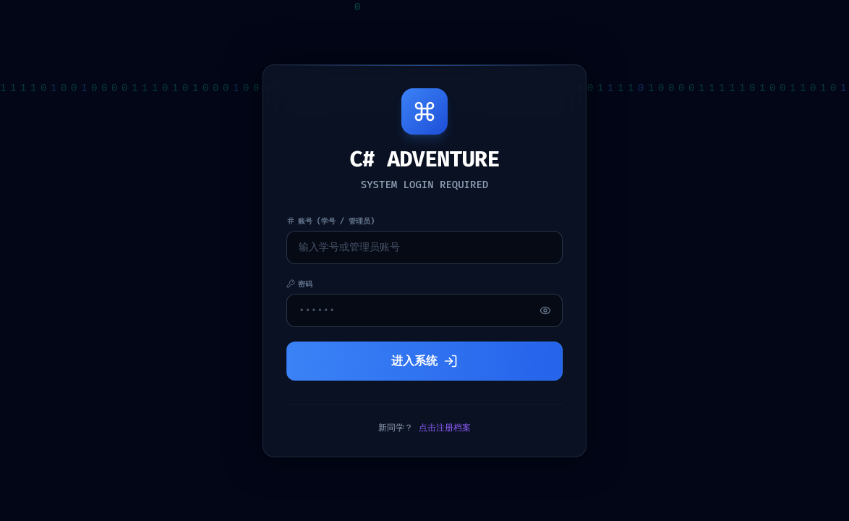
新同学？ (424, 427)
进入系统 (424, 360)
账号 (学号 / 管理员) (330, 221)
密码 (299, 284)
